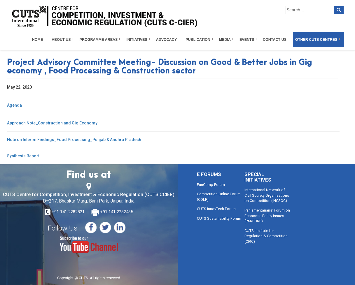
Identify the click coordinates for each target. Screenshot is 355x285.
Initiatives (136, 40)
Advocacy (166, 40)
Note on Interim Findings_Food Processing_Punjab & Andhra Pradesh (74, 139)
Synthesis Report (23, 156)
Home (37, 40)
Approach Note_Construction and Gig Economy (52, 123)
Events (246, 40)
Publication (198, 40)
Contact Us (274, 40)
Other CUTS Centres (316, 40)
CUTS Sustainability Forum (219, 218)
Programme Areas (99, 40)
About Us (61, 40)
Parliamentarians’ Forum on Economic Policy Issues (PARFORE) (267, 215)
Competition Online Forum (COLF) (219, 197)
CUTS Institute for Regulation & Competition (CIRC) (266, 236)
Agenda (14, 105)
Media (225, 40)
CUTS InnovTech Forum (216, 209)
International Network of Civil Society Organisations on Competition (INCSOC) (266, 195)
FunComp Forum (211, 184)
